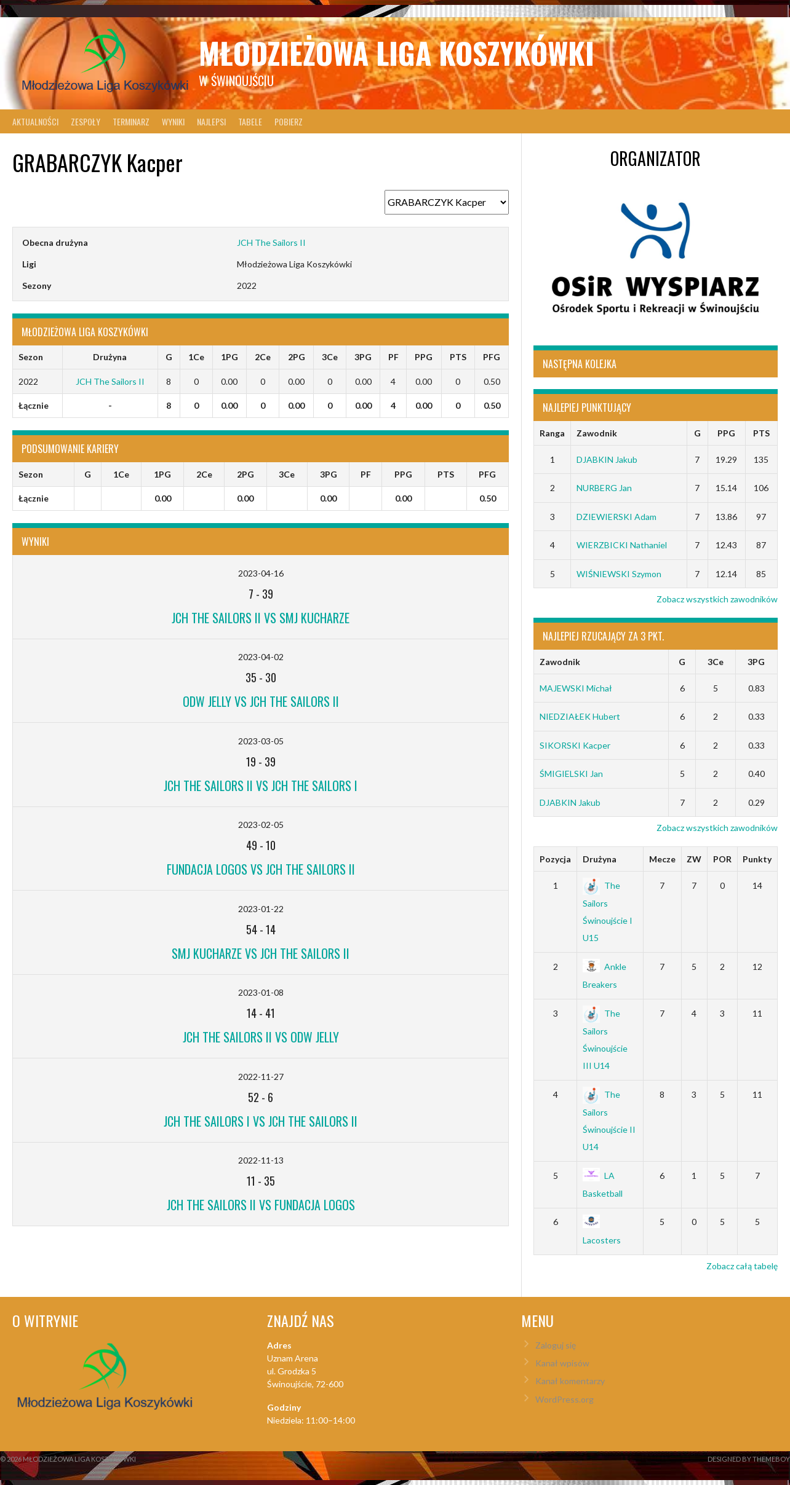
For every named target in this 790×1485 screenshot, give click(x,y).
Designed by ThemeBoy (749, 1459)
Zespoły (85, 121)
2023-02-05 (261, 824)
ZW (694, 859)
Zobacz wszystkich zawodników (717, 599)
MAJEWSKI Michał (576, 688)
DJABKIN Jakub (607, 459)
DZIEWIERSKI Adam (616, 516)
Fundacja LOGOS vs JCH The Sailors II (261, 869)
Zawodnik (597, 433)
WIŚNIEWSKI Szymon (619, 574)
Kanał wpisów (562, 1363)
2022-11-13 (261, 1160)
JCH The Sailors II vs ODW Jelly (261, 1037)
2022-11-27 (261, 1076)
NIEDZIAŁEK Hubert (580, 716)
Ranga (552, 433)
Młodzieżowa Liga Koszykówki (396, 52)
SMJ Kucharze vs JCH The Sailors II (260, 953)
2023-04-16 (261, 573)
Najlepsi (211, 121)
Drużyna (599, 859)
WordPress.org (564, 1399)
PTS (761, 433)
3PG (756, 661)
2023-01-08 (261, 992)
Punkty (757, 859)
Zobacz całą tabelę (742, 1266)
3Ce (716, 661)
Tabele (250, 121)
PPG (726, 433)
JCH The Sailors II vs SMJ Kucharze (260, 618)
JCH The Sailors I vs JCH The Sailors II (260, 1121)
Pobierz (288, 121)
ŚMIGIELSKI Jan (571, 773)
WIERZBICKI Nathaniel (622, 545)
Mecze (662, 859)
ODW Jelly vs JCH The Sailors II (261, 701)
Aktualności (35, 121)
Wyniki (173, 121)
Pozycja (555, 859)
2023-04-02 (261, 657)
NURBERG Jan (604, 488)
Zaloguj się (555, 1345)
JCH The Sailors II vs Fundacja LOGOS (261, 1204)
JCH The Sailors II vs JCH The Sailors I (260, 785)
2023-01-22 (261, 909)
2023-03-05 (261, 741)
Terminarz (131, 121)
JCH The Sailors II (271, 242)
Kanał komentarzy (570, 1381)
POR (722, 859)
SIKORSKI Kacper (575, 745)
